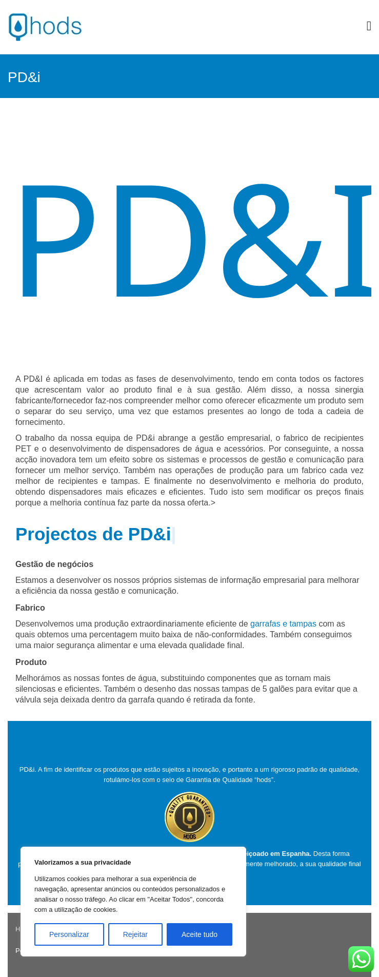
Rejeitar (135, 934)
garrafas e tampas (283, 623)
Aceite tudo (199, 934)
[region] (133, 901)
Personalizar (69, 934)
